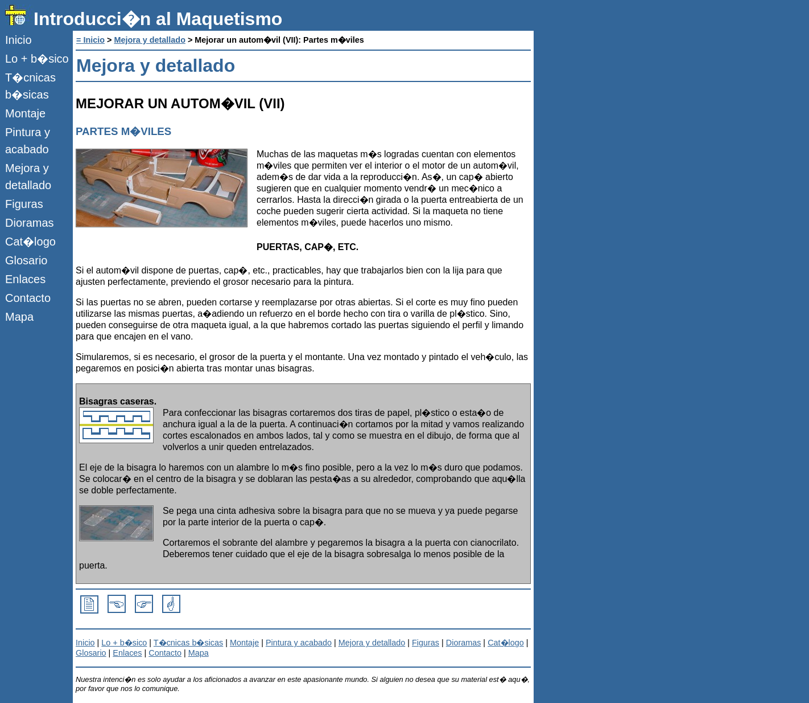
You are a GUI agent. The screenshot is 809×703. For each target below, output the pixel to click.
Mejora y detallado (28, 176)
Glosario (26, 260)
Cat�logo (30, 241)
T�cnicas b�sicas (30, 86)
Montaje (25, 113)
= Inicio (90, 39)
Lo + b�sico (37, 58)
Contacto (28, 298)
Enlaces (25, 279)
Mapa (19, 316)
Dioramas (29, 222)
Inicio (18, 40)
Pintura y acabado (27, 141)
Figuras (24, 204)
